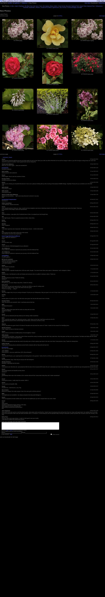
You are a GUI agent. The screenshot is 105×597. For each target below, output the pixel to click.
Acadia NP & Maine (46, 7)
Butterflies (32, 7)
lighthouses (56, 7)
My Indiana (46, 6)
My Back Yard (28, 6)
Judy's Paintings (19, 6)
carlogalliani (5, 255)
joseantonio (5, 167)
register (11, 431)
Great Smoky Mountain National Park (68, 6)
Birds (55, 6)
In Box (12, 6)
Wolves (38, 7)
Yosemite (25, 7)
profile (10, 3)
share (10, 157)
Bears (51, 6)
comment (5, 157)
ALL (61, 15)
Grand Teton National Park (87, 6)
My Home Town (37, 6)
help (11, 435)
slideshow (102, 3)
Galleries (24, 3)
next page (102, 15)
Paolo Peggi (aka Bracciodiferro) (11, 236)
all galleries (16, 3)
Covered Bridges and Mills (74, 7)
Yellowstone (99, 6)
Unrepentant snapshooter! (9, 199)
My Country (63, 7)
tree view (87, 3)
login (7, 431)
